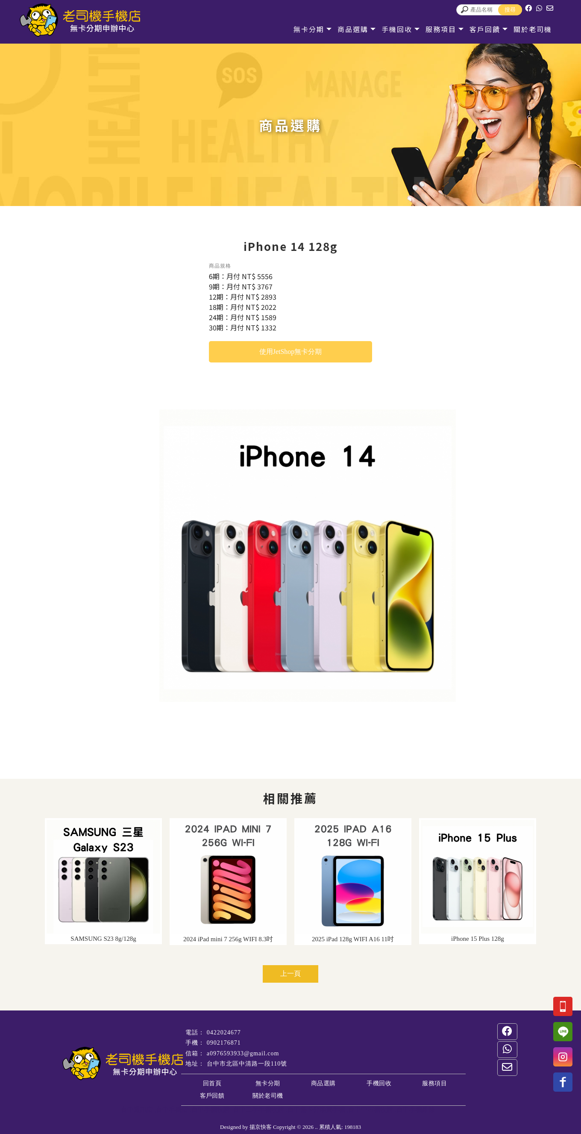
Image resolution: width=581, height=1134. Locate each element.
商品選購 (343, 29)
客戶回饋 (475, 29)
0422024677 (224, 1032)
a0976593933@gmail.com (243, 1053)
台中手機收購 (210, 1109)
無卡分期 (299, 29)
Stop (315, 711)
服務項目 (431, 29)
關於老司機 (523, 29)
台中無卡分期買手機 (316, 1109)
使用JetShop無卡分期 (290, 351)
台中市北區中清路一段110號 (247, 1063)
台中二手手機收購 (258, 1109)
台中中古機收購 (370, 1109)
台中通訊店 (137, 1109)
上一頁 (290, 973)
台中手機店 (172, 1109)
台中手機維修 (415, 1109)
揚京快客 (260, 1127)
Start (309, 711)
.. (316, 1127)
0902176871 (224, 1043)
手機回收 (387, 29)
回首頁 (212, 1083)
